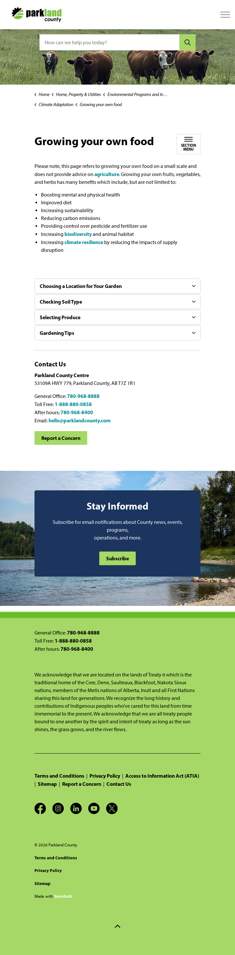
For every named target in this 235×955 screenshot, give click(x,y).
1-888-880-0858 (73, 404)
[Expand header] (225, 14)
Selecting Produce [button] (60, 317)
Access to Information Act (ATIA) (162, 775)
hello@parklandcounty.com (79, 420)
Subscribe (117, 558)
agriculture (106, 174)
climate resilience (83, 242)
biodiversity (78, 234)
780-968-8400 (77, 412)
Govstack (63, 896)
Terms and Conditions (59, 775)
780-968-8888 (83, 396)
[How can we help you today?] (117, 42)
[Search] (187, 42)
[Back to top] (117, 926)
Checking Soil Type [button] (61, 301)
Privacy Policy (105, 775)
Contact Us (118, 784)
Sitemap (47, 784)
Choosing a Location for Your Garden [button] (81, 286)
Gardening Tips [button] (57, 333)
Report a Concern (61, 437)
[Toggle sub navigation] (188, 144)
